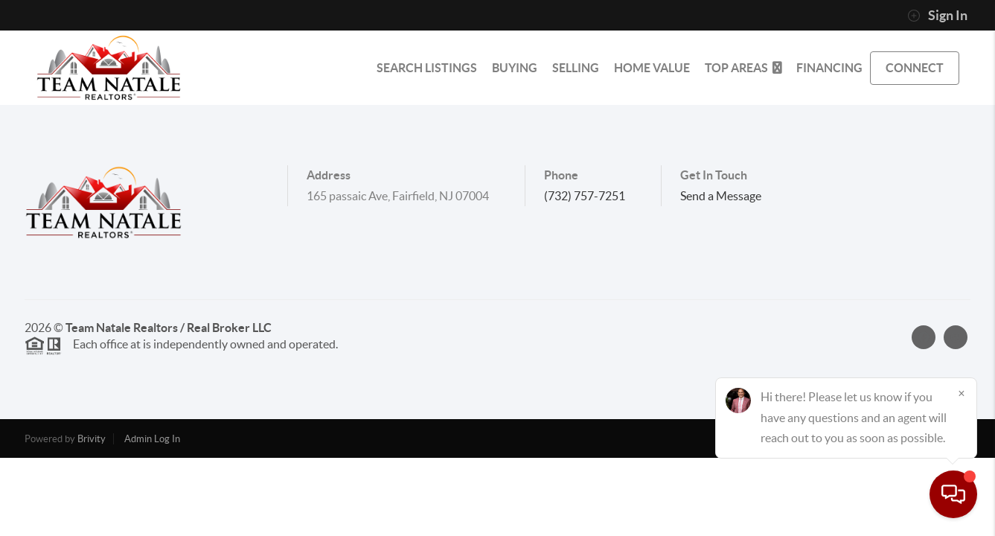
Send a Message (720, 195)
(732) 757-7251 (584, 195)
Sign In (937, 15)
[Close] (961, 393)
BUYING (514, 67)
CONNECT (915, 67)
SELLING (575, 67)
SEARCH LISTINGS (427, 67)
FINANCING (829, 67)
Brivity (91, 438)
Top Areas (743, 67)
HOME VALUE (652, 67)
